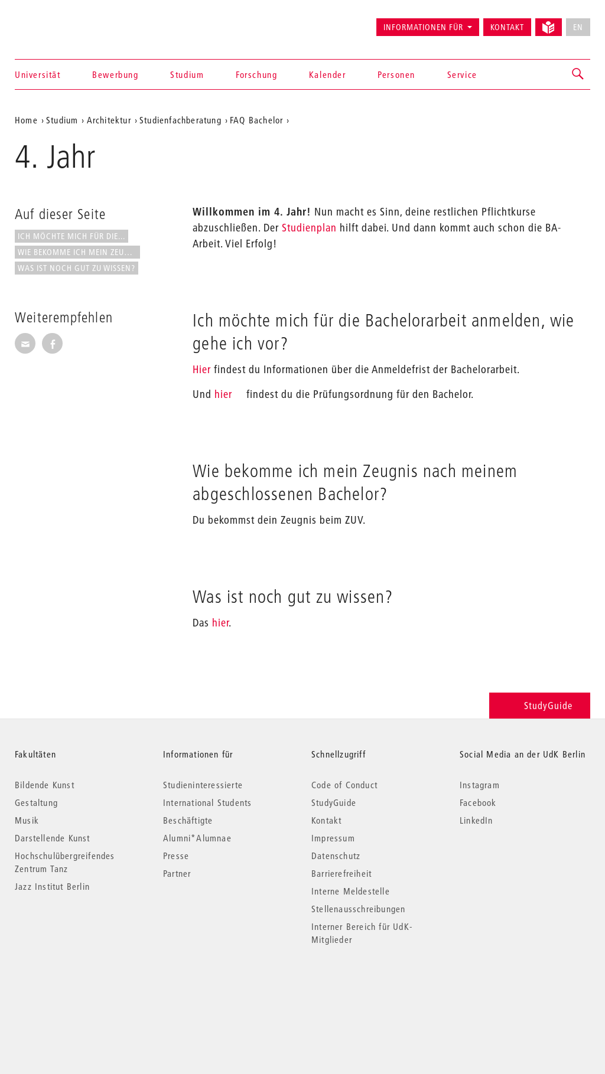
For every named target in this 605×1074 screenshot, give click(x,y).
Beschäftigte (188, 820)
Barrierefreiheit (341, 873)
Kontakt (507, 27)
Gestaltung (36, 802)
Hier (202, 369)
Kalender (327, 74)
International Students (207, 802)
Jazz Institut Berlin (52, 886)
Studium (187, 74)
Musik (27, 820)
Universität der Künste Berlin (61, 22)
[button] (578, 74)
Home (26, 120)
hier (223, 394)
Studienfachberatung (180, 120)
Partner (177, 873)
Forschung (256, 74)
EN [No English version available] (578, 27)
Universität (38, 74)
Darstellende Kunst (52, 838)
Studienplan (309, 227)
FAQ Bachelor (256, 120)
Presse (176, 855)
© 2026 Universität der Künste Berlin (76, 989)
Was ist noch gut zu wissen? (76, 268)
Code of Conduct (344, 785)
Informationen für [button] (423, 27)
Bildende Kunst (44, 785)
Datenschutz (335, 855)
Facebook (478, 802)
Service (462, 74)
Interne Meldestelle (350, 891)
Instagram (480, 785)
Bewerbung (115, 74)
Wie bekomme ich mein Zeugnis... (79, 252)
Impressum (333, 838)
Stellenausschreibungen (358, 909)
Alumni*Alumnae (197, 838)
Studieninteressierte (203, 785)
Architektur (109, 120)
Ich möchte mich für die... (71, 236)
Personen (396, 74)
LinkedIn (476, 820)
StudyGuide (540, 705)
